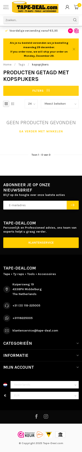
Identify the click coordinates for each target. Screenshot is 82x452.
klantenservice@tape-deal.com (35, 330)
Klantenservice (41, 242)
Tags (21, 64)
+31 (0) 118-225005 (26, 305)
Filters (41, 91)
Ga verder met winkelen (41, 131)
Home (7, 64)
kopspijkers (40, 64)
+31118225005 (22, 318)
